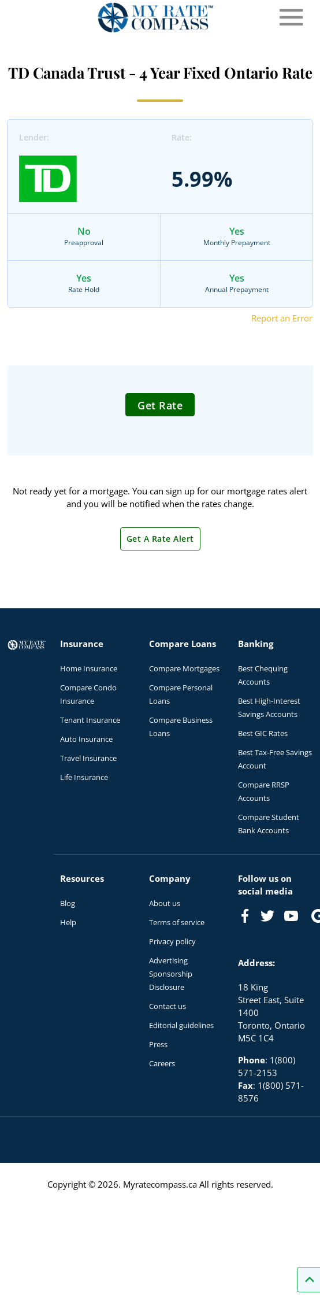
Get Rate (160, 405)
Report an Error (281, 318)
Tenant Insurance (90, 720)
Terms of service (176, 922)
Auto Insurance (86, 739)
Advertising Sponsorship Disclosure (170, 973)
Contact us (167, 1006)
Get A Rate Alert (160, 538)
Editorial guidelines (181, 1025)
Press (158, 1044)
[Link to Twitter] (268, 916)
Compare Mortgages (184, 668)
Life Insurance (84, 777)
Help (68, 922)
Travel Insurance (88, 758)
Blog (67, 903)
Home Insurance (88, 668)
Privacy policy (172, 941)
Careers (162, 1063)
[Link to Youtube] (293, 918)
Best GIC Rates (263, 733)
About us (164, 903)
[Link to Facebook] (245, 916)
